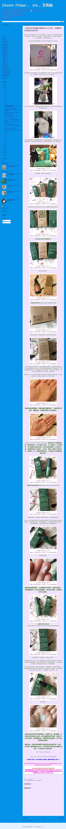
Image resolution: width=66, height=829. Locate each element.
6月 (5, 104)
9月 (5, 99)
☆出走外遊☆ (4, 55)
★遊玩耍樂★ (4, 53)
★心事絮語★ (4, 44)
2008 (4, 152)
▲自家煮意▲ (4, 41)
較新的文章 (25, 818)
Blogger (42, 826)
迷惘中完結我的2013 (5, 163)
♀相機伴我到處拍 (5, 75)
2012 (4, 145)
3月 (5, 136)
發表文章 (5, 220)
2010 (4, 148)
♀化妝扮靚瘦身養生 (5, 69)
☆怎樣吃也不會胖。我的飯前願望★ (10, 108)
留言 (4, 222)
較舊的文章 (61, 818)
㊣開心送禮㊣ (4, 78)
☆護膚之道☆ (39, 780)
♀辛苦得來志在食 (5, 72)
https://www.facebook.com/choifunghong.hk (47, 756)
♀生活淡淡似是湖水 (5, 70)
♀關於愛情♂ (4, 77)
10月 (5, 97)
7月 (5, 102)
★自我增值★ (4, 47)
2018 (4, 87)
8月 (5, 100)
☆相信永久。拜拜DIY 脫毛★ (9, 117)
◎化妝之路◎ (4, 42)
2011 (4, 147)
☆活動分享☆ (34, 780)
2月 (5, 138)
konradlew (34, 826)
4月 (5, 134)
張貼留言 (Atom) (28, 820)
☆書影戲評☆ (4, 63)
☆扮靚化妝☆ (4, 56)
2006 (4, 155)
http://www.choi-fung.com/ (45, 752)
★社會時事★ (4, 49)
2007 (4, 153)
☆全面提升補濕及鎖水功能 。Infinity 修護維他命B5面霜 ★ (13, 200)
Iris (3, 206)
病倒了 (3, 161)
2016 (4, 90)
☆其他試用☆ (4, 58)
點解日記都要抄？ (5, 171)
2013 (4, 143)
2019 (4, 85)
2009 (4, 150)
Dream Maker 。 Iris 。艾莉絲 (27, 5)
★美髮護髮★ (29, 780)
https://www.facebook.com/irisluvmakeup (43, 768)
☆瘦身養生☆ (4, 64)
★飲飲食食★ (4, 52)
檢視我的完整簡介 (5, 208)
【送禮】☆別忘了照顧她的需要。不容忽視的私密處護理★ (13, 166)
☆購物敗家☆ (4, 66)
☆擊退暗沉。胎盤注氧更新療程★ (10, 128)
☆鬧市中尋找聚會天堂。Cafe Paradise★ (11, 123)
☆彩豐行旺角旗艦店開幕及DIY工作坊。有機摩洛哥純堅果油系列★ (12, 106)
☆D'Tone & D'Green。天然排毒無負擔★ (11, 119)
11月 (5, 95)
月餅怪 (4, 197)
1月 (5, 139)
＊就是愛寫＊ (4, 39)
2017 (4, 89)
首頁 (43, 818)
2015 (4, 92)
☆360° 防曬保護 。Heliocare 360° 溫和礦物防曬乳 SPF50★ (13, 192)
